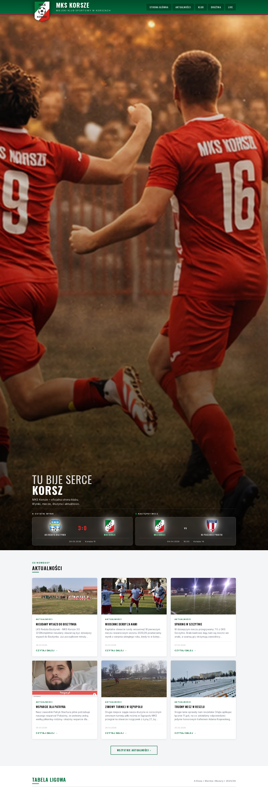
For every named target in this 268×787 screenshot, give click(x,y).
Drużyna (216, 7)
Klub (201, 7)
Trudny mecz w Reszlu (190, 707)
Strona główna (159, 7)
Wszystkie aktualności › (134, 750)
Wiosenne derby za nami (121, 624)
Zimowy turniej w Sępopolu (124, 707)
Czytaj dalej (47, 650)
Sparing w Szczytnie (188, 624)
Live (230, 7)
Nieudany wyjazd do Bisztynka (56, 624)
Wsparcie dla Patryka (51, 707)
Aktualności (183, 7)
